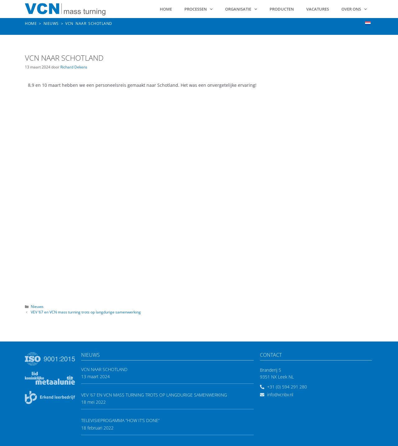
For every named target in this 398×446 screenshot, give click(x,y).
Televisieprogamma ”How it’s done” (120, 420)
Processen (198, 9)
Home (166, 9)
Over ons (354, 9)
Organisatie (241, 9)
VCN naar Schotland (104, 369)
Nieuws (37, 306)
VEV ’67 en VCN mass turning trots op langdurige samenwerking (86, 311)
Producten (282, 9)
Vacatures (317, 9)
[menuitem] (368, 23)
